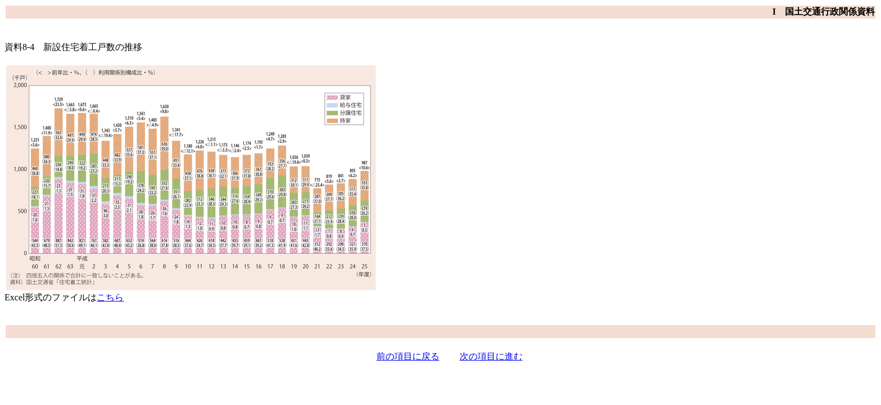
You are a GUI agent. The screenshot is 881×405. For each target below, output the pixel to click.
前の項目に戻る (407, 356)
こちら (110, 297)
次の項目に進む (491, 356)
